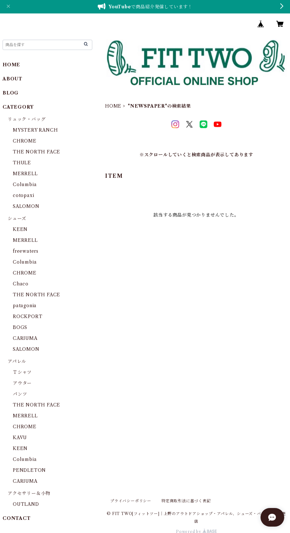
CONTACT (17, 518)
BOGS (20, 327)
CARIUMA (25, 338)
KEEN (20, 229)
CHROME (25, 141)
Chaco (21, 284)
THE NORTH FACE (36, 152)
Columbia (25, 184)
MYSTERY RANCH (35, 130)
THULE (22, 163)
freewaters (25, 251)
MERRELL (25, 173)
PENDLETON (29, 470)
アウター (22, 383)
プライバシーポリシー (130, 500)
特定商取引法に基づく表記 (186, 500)
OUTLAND (26, 504)
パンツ (20, 394)
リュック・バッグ (27, 119)
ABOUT (12, 79)
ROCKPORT (27, 316)
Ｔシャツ (22, 372)
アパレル (17, 361)
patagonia (25, 305)
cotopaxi (23, 195)
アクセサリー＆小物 (29, 493)
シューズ (17, 218)
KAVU (20, 437)
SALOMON (26, 206)
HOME (113, 106)
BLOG (11, 93)
